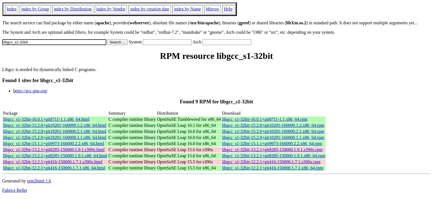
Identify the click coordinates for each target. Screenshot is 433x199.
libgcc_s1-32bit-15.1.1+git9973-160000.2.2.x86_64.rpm (272, 143)
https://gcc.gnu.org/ (30, 90)
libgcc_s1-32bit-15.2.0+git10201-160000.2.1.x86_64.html (54, 131)
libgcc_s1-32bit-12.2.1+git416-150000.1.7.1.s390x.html (52, 161)
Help (228, 9)
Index (12, 9)
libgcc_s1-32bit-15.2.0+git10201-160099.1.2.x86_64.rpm (273, 125)
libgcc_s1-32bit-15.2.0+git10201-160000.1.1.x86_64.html (54, 137)
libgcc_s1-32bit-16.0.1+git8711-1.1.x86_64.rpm (264, 119)
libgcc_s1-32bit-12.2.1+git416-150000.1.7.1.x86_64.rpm (272, 168)
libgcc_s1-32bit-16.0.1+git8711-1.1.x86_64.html (46, 119)
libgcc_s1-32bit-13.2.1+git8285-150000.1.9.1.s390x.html (54, 149)
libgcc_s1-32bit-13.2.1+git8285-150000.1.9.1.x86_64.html (55, 155)
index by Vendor (110, 9)
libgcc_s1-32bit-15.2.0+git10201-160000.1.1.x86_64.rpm (273, 137)
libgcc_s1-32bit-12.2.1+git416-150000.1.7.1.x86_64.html (54, 168)
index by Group (35, 9)
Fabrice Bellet (14, 190)
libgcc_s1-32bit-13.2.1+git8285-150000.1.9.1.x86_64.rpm (273, 155)
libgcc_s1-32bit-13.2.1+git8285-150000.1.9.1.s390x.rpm (272, 149)
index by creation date (149, 9)
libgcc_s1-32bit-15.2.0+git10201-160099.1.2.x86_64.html (54, 125)
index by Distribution (73, 9)
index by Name (187, 9)
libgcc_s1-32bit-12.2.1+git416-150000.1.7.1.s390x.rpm (271, 161)
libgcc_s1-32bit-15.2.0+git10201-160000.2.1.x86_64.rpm (273, 131)
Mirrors (212, 9)
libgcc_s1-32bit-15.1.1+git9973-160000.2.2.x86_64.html (53, 143)
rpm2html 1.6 (39, 181)
